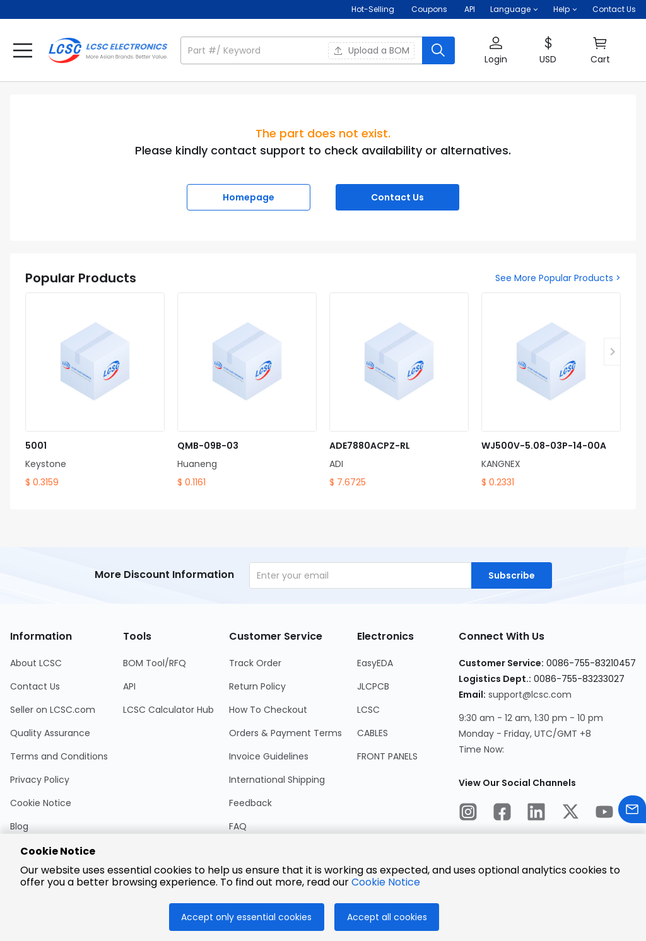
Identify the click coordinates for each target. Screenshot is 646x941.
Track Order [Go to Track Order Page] (255, 663)
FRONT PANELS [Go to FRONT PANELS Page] (387, 756)
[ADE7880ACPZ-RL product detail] (399, 390)
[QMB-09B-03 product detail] (247, 390)
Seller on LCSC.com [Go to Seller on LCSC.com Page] (52, 709)
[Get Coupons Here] (429, 9)
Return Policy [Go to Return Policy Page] (257, 686)
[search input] (302, 50)
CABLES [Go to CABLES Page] (372, 733)
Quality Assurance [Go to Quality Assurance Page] (50, 733)
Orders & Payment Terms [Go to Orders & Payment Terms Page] (285, 733)
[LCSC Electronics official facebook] (502, 813)
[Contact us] (632, 811)
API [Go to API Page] (129, 686)
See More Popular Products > (558, 278)
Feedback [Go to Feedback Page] (250, 803)
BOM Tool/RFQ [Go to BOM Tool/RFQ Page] (154, 663)
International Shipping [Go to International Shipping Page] (277, 779)
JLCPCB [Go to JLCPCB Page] (373, 686)
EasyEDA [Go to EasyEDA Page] (375, 663)
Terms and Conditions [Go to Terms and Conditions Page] (59, 756)
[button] (514, 9)
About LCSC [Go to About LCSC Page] (36, 663)
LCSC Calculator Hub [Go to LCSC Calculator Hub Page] (168, 709)
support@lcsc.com (530, 694)
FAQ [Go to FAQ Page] (238, 826)
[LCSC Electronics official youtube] (604, 813)
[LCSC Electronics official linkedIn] (536, 813)
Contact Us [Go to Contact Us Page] (35, 686)
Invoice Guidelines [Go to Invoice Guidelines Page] (268, 756)
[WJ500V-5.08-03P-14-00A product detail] (551, 390)
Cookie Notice (385, 882)
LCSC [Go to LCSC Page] (368, 709)
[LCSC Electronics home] (108, 50)
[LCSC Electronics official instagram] (468, 813)
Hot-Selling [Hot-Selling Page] (373, 9)
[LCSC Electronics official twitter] (570, 813)
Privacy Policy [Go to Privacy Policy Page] (39, 779)
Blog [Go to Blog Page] (19, 826)
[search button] (438, 50)
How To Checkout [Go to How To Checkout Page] (268, 709)
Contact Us (614, 9)
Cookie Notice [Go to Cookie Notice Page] (40, 803)
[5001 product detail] (95, 390)
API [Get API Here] (469, 9)
